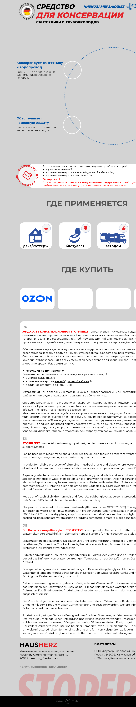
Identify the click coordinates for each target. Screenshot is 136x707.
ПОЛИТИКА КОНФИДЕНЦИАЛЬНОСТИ (43, 667)
